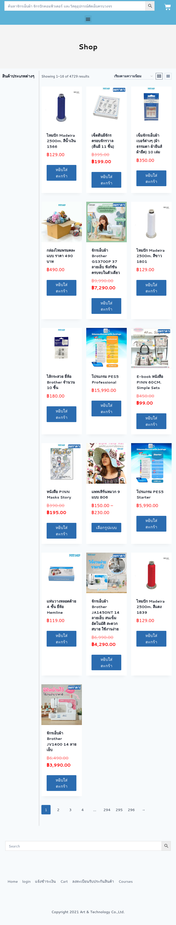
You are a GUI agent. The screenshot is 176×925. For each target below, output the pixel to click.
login (26, 881)
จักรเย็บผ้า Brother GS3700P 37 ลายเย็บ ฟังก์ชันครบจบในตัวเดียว (106, 261)
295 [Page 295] (119, 809)
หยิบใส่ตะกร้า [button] (61, 173)
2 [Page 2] (58, 809)
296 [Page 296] (131, 809)
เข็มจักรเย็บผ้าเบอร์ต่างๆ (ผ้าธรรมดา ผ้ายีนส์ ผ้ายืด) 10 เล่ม (149, 144)
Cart (64, 881)
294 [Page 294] (106, 809)
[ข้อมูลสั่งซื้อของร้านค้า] (133, 76)
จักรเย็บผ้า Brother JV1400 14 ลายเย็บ (61, 741)
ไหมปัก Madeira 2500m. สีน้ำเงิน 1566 (61, 141)
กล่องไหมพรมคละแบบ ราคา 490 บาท (61, 256)
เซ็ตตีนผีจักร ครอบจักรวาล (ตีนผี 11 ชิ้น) (103, 141)
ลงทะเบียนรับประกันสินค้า (93, 881)
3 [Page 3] (70, 809)
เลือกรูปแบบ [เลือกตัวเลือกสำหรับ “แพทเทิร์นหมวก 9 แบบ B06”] (106, 527)
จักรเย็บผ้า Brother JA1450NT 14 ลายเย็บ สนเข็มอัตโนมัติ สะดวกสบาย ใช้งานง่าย (106, 615)
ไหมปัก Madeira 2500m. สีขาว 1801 (150, 256)
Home (12, 881)
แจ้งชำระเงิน (45, 881)
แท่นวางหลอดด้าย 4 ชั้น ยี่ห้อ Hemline (61, 606)
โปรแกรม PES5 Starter (150, 494)
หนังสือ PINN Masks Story (59, 494)
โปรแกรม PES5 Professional (105, 379)
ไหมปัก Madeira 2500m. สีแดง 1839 (150, 606)
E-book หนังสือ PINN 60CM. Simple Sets (149, 382)
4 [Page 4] (82, 809)
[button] (88, 19)
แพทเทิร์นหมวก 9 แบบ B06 (106, 494)
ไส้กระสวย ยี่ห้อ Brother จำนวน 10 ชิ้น (61, 382)
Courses (126, 881)
